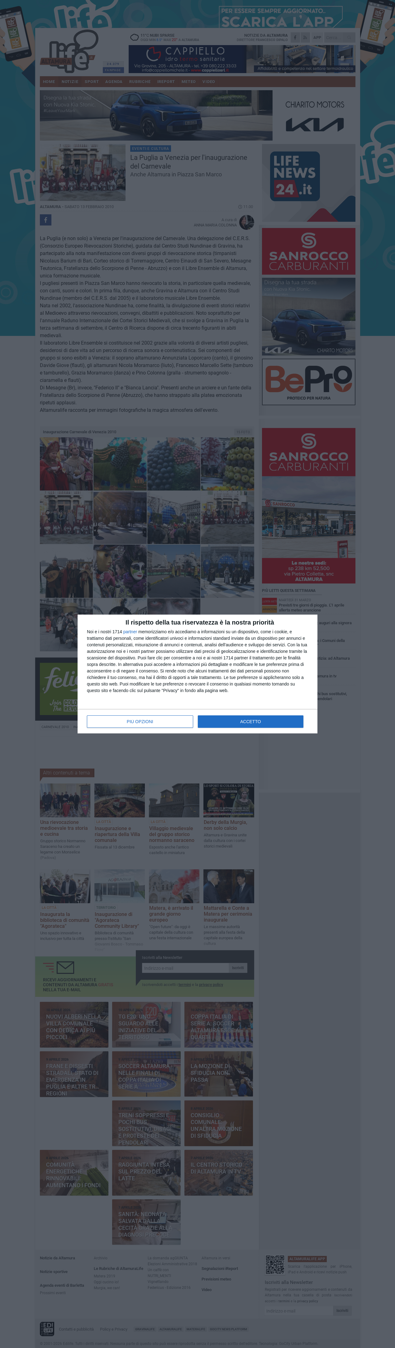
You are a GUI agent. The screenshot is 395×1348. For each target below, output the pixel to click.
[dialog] (197, 674)
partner (130, 632)
